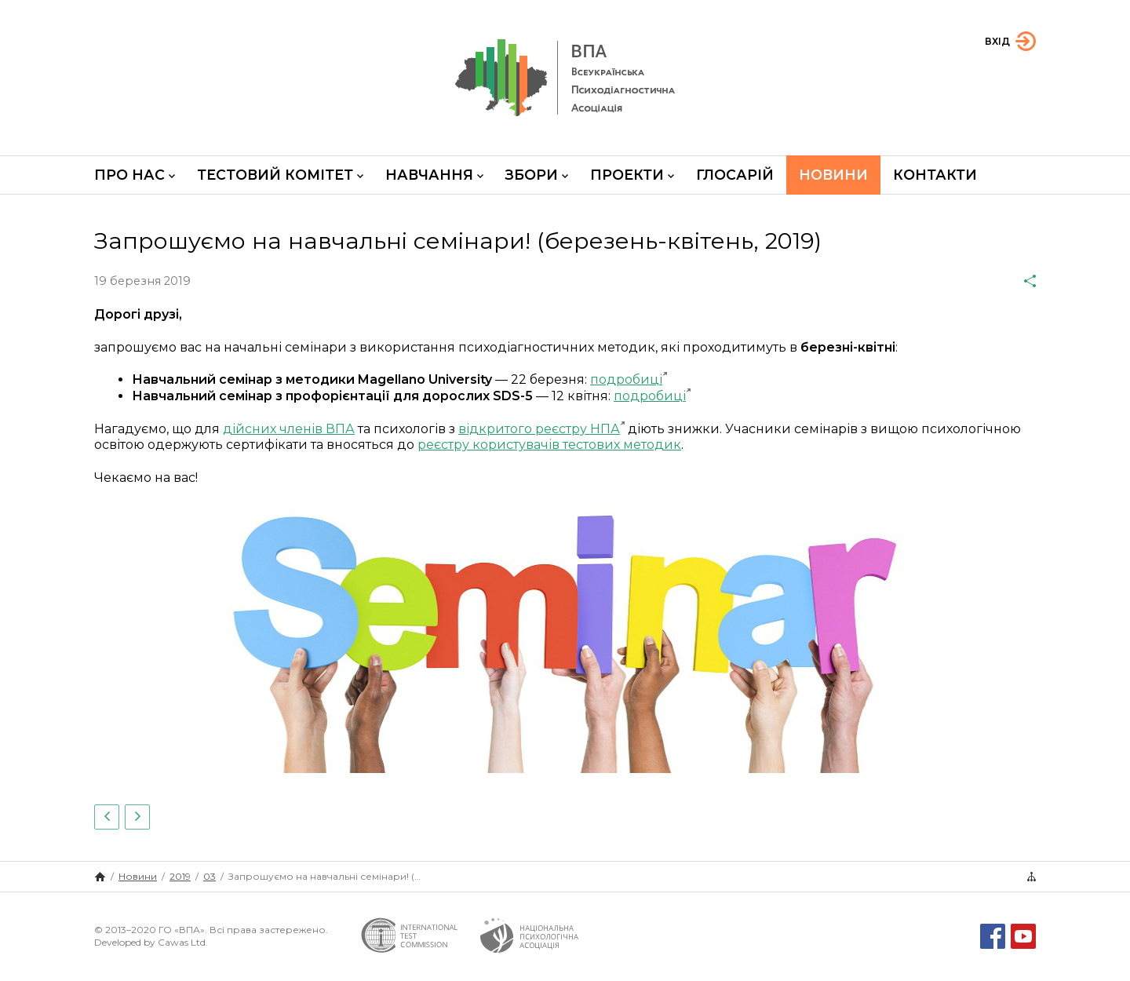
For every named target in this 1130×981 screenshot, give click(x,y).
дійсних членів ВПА (289, 428)
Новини (833, 174)
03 (209, 876)
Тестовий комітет (280, 174)
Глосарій (735, 174)
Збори (536, 174)
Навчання (434, 174)
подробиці (626, 379)
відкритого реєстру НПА (539, 428)
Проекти (632, 174)
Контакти (935, 174)
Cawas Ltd (182, 942)
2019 (180, 876)
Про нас (134, 174)
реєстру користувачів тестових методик (549, 444)
